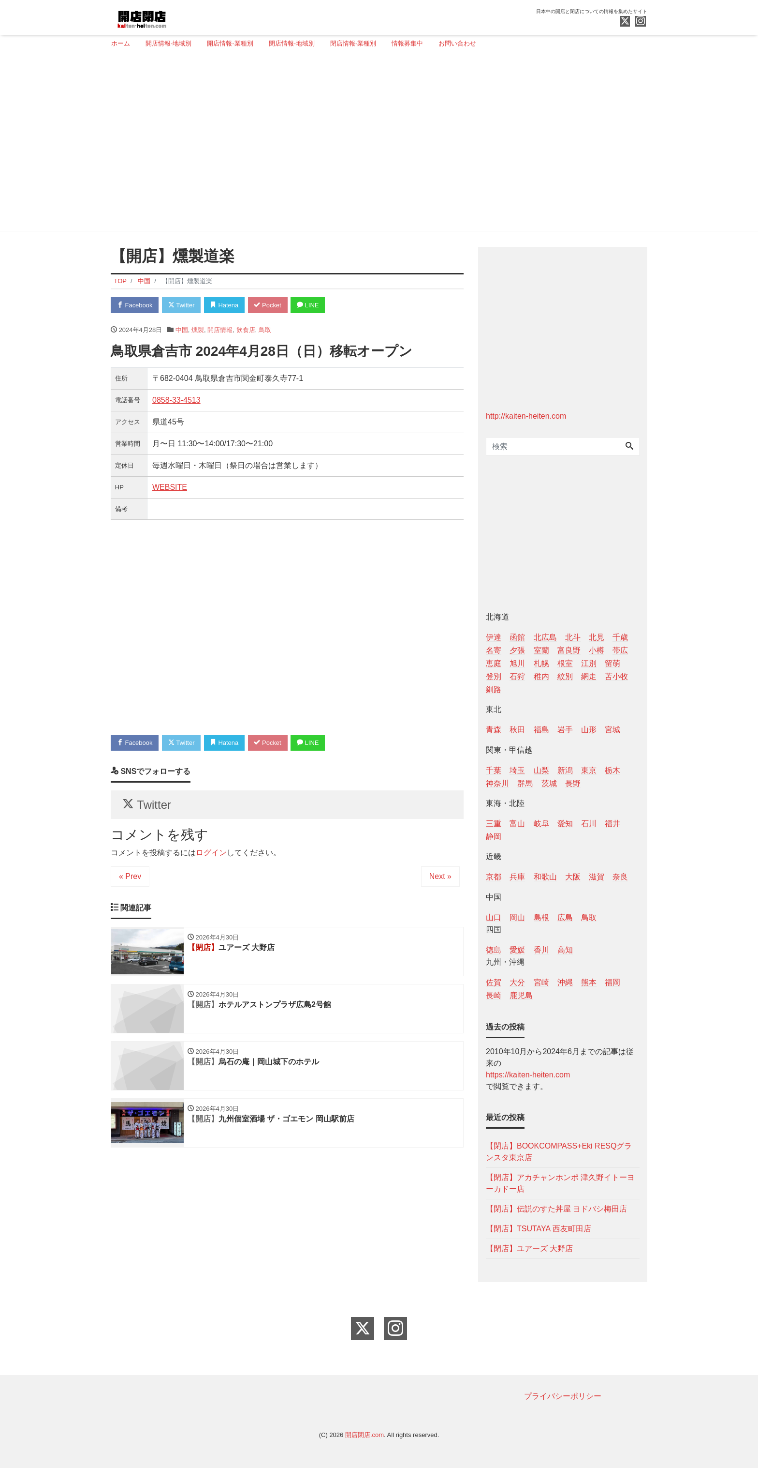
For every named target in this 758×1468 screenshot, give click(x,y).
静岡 (493, 836)
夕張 (517, 650)
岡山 (517, 917)
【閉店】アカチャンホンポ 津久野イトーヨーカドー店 (560, 1183)
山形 (589, 730)
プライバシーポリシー (562, 1396)
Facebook (135, 305)
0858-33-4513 (176, 400)
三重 (493, 823)
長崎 (493, 995)
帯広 (620, 650)
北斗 (573, 637)
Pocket (268, 305)
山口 (493, 917)
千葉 (493, 770)
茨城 (549, 783)
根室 (565, 663)
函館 (517, 637)
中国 (181, 329)
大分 (517, 982)
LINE (309, 305)
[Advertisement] (375, 144)
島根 (541, 917)
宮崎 (541, 982)
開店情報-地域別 (168, 43)
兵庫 (517, 877)
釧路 (493, 689)
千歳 (620, 637)
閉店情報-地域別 (292, 43)
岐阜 (541, 823)
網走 (589, 676)
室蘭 (541, 650)
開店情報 (220, 329)
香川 (541, 950)
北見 (596, 637)
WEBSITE (169, 487)
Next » (440, 877)
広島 (565, 917)
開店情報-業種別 (230, 43)
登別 (493, 676)
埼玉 (517, 770)
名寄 (493, 650)
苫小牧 (616, 676)
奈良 (620, 877)
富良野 (569, 650)
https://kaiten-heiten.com (528, 1075)
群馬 (525, 783)
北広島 (545, 637)
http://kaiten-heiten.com (526, 416)
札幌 (541, 663)
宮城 (612, 730)
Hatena (225, 305)
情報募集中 (407, 43)
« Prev (130, 877)
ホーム (120, 43)
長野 (573, 783)
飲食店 (245, 329)
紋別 (565, 676)
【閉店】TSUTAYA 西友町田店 (538, 1229)
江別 (589, 663)
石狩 (517, 676)
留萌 (612, 663)
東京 (589, 770)
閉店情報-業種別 (353, 43)
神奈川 (497, 783)
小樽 (596, 650)
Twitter (181, 305)
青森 (493, 730)
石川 (589, 823)
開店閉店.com (364, 1434)
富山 (517, 823)
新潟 (565, 770)
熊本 (589, 982)
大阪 (573, 877)
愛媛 (517, 950)
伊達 (493, 637)
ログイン (211, 853)
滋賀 (596, 877)
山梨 (541, 770)
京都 (493, 877)
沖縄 (565, 982)
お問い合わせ (457, 43)
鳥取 (265, 329)
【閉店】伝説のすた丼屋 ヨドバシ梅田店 (556, 1209)
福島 (541, 730)
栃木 (612, 770)
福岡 (612, 982)
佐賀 (493, 982)
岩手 (565, 730)
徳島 (493, 950)
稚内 (541, 676)
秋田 (517, 730)
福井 (612, 823)
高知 (565, 950)
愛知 (565, 823)
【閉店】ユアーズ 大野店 (529, 1248)
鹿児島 (521, 995)
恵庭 (493, 663)
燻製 (197, 329)
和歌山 (545, 877)
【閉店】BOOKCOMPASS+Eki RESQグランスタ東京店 (559, 1152)
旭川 (517, 663)
